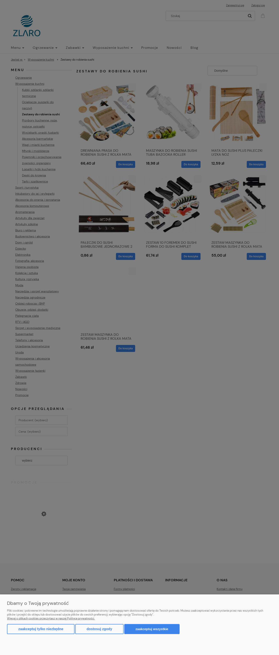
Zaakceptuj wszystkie (152, 629)
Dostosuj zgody (99, 629)
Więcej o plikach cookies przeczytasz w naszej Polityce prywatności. (51, 618)
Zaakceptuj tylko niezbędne (40, 629)
